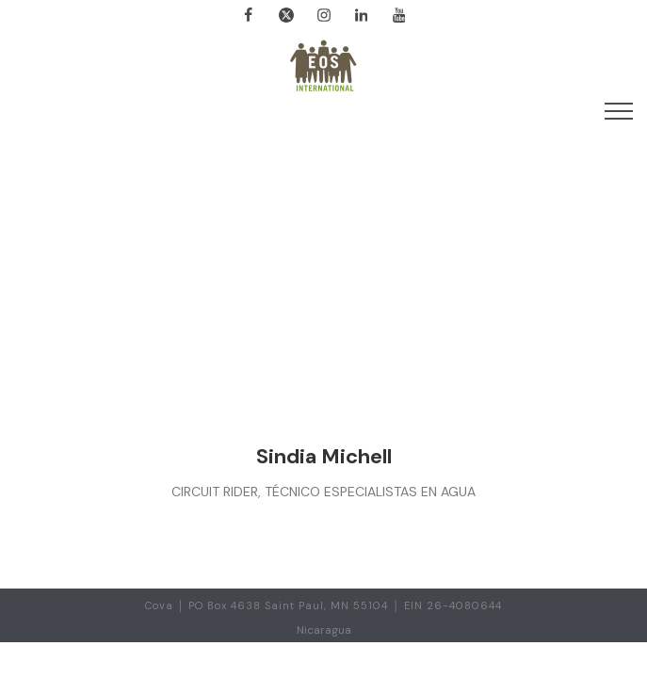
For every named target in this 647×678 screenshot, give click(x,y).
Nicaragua (324, 630)
